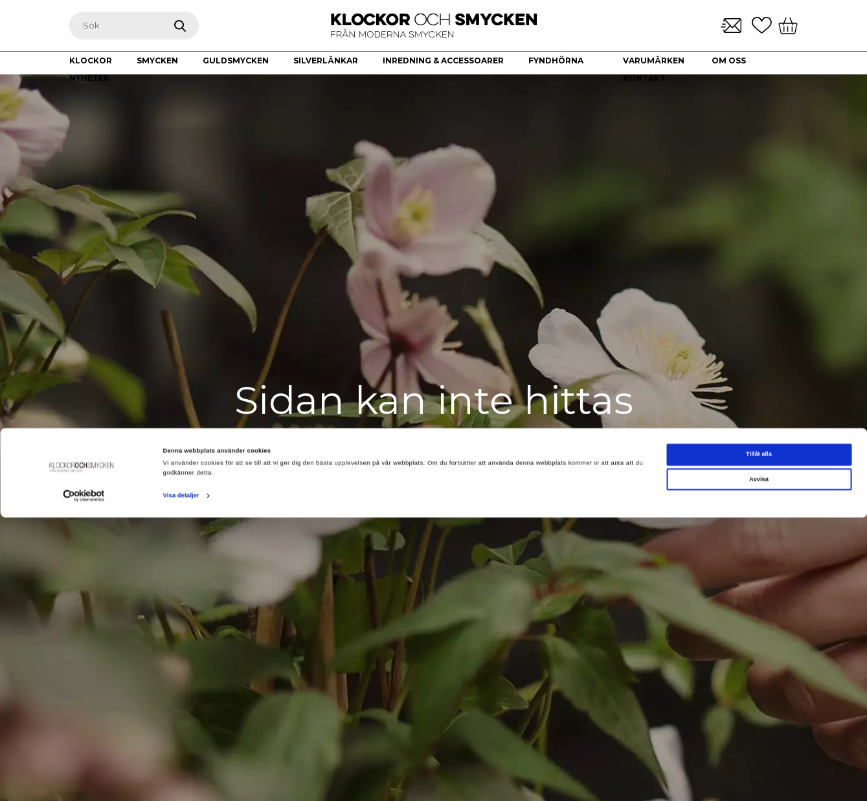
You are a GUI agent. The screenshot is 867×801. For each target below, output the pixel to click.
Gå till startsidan (433, 487)
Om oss (729, 60)
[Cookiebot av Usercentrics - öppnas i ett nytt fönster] (84, 779)
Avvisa (759, 763)
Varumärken (653, 60)
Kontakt (644, 78)
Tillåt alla (759, 738)
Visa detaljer (181, 779)
